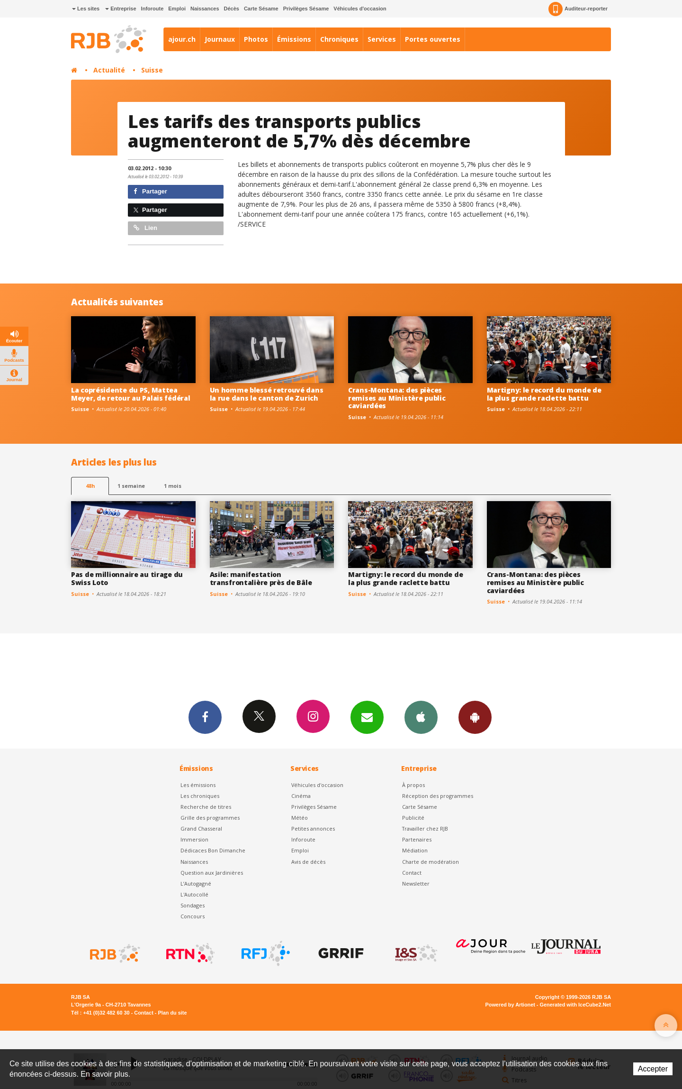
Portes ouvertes (432, 39)
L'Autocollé (194, 894)
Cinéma (301, 796)
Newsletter (416, 883)
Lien (145, 227)
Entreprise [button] (120, 8)
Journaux (220, 39)
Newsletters (367, 717)
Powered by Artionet (510, 1004)
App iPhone (421, 717)
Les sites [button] (85, 8)
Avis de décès (308, 862)
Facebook (205, 717)
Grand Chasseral (201, 828)
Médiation (415, 850)
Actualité (109, 69)
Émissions (294, 39)
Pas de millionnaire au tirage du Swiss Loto (127, 578)
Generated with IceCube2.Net (575, 1004)
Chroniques (339, 39)
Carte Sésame (261, 8)
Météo (299, 817)
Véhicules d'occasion (359, 8)
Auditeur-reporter (578, 9)
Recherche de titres (205, 807)
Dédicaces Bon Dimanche (212, 850)
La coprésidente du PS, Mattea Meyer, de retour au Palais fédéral (130, 394)
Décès (231, 8)
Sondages (192, 905)
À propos (413, 785)
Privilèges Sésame (306, 8)
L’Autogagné (195, 883)
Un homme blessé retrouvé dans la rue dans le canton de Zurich (266, 394)
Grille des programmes (210, 817)
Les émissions (197, 785)
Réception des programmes (437, 796)
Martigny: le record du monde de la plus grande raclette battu (544, 394)
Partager (150, 191)
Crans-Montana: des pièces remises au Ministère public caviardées (396, 398)
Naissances (204, 8)
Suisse (152, 69)
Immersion (194, 839)
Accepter (653, 1069)
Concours (192, 916)
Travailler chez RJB (425, 828)
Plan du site (172, 1013)
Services (382, 39)
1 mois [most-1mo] (172, 485)
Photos (256, 39)
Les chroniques (199, 796)
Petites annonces (313, 828)
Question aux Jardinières (211, 872)
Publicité (413, 817)
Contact (412, 872)
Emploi (177, 8)
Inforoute (152, 8)
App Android (475, 717)
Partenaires (416, 839)
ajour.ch (182, 39)
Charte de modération (430, 862)
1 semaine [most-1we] (131, 485)
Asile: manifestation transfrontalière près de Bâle (261, 578)
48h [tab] (90, 485)
